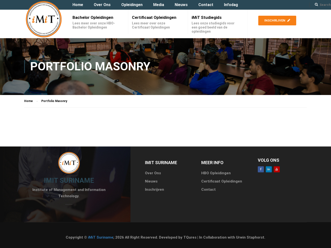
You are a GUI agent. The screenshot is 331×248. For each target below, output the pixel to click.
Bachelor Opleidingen (92, 17)
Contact (205, 4)
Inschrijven (277, 20)
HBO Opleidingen (216, 173)
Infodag (231, 4)
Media (158, 4)
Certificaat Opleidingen (154, 17)
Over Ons (102, 4)
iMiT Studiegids (207, 17)
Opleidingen (132, 4)
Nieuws (181, 4)
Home (77, 4)
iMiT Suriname (100, 237)
